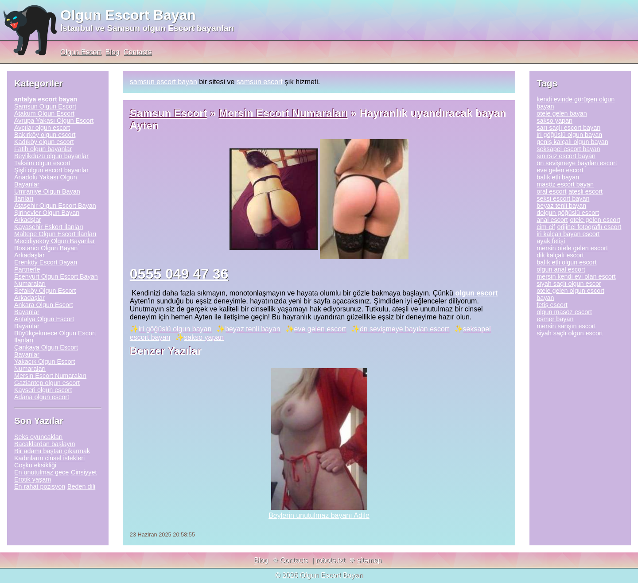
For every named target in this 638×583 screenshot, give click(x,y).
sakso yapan (204, 337)
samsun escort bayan (163, 82)
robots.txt (330, 560)
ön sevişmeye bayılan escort (404, 329)
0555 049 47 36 (179, 274)
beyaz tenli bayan (252, 329)
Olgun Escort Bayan (128, 15)
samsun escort (260, 82)
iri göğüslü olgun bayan (175, 329)
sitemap (369, 560)
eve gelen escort (320, 329)
